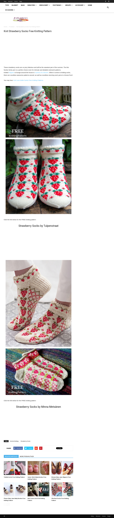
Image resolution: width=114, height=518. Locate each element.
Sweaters (32, 5)
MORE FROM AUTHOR (27, 456)
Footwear (57, 5)
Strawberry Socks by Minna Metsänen (38, 406)
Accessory (80, 5)
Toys (7, 5)
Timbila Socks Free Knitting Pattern (14, 477)
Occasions (10, 10)
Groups (69, 5)
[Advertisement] (74, 19)
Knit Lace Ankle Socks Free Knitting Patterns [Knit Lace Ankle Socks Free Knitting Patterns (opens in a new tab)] (28, 80)
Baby (5, 1)
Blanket (15, 5)
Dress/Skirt (44, 5)
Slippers (11, 72)
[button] (108, 7)
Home (16, 1)
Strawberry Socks (25, 441)
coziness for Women (41, 72)
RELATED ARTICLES (11, 456)
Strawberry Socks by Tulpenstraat (38, 225)
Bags (21, 1)
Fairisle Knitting (14, 441)
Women (10, 1)
